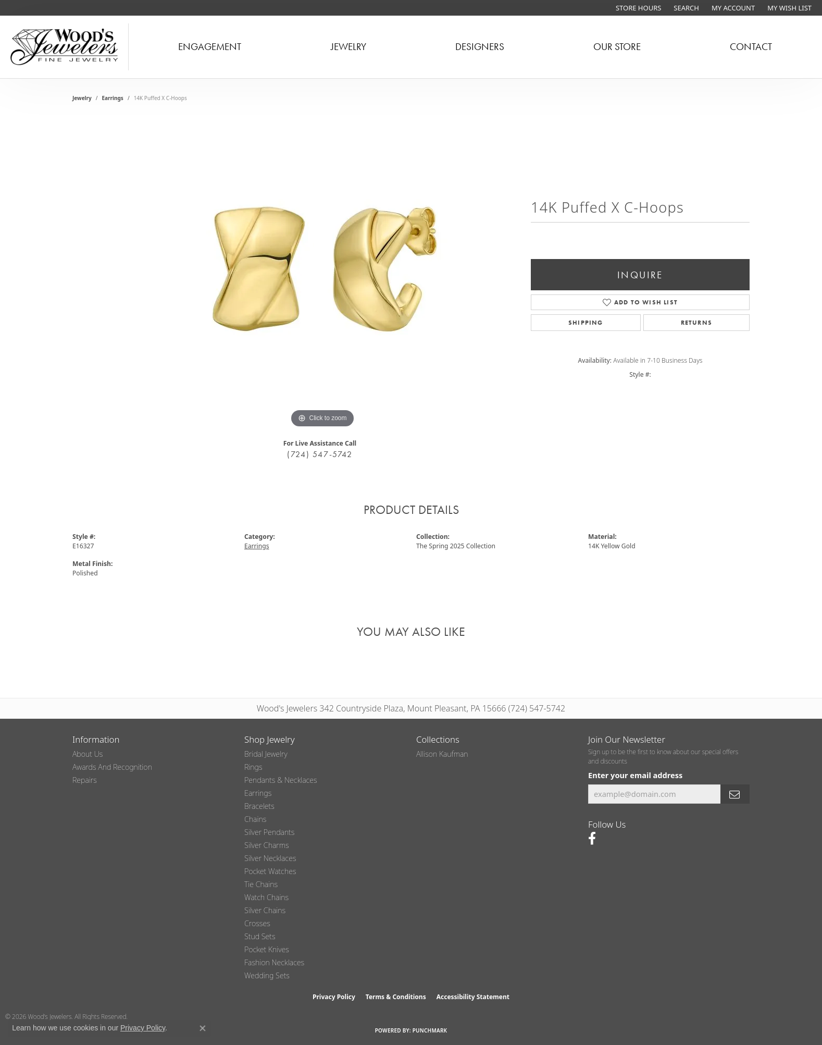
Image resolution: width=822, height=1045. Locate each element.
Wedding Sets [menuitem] (267, 975)
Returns (696, 322)
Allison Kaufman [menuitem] (442, 754)
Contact (751, 46)
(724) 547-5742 (319, 454)
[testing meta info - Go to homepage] (64, 46)
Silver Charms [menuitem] (266, 845)
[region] (322, 274)
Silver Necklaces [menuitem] (270, 858)
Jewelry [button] (348, 46)
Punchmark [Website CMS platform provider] (430, 1030)
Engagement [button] (209, 46)
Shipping (585, 322)
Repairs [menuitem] (84, 780)
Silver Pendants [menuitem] (269, 832)
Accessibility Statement (473, 996)
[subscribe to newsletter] (735, 794)
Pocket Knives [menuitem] (266, 949)
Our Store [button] (617, 46)
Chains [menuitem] (255, 819)
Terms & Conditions (396, 996)
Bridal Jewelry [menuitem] (266, 754)
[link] (637, 8)
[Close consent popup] (203, 1028)
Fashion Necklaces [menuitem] (274, 962)
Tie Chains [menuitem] (261, 884)
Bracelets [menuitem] (259, 806)
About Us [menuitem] (87, 754)
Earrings (112, 98)
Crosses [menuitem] (257, 923)
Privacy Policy (334, 996)
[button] (685, 8)
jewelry (82, 98)
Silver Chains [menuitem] (264, 910)
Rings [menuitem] (253, 767)
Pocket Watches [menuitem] (270, 871)
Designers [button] (479, 46)
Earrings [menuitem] (257, 793)
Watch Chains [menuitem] (266, 897)
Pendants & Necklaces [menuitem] (280, 780)
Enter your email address (635, 775)
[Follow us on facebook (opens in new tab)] (592, 838)
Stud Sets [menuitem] (260, 936)
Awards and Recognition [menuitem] (112, 767)
